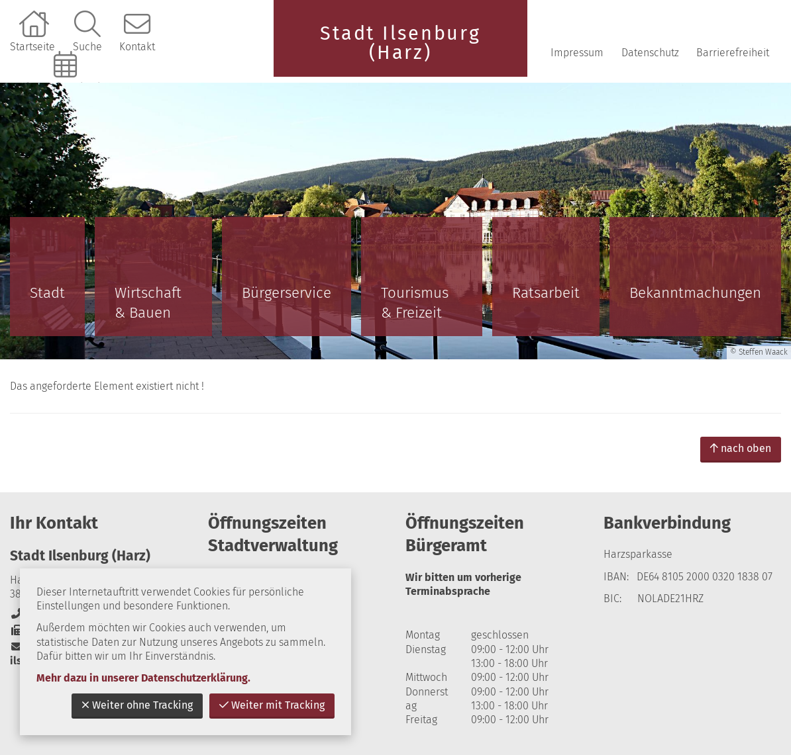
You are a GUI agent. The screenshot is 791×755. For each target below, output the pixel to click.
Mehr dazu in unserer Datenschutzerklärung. (143, 678)
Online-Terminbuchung (67, 87)
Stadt (47, 293)
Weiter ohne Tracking (137, 705)
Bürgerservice (286, 293)
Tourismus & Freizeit (414, 303)
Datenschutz (650, 52)
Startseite (32, 46)
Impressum (577, 52)
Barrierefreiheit (732, 52)
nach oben (740, 448)
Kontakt (137, 46)
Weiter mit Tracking (272, 705)
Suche (87, 46)
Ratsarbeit (546, 293)
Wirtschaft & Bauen (148, 303)
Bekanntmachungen (695, 293)
